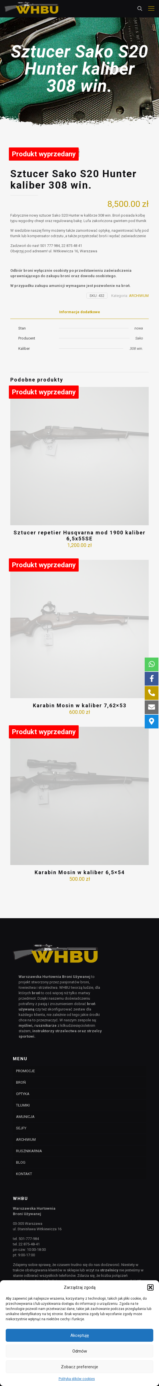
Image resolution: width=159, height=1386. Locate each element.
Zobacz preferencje (79, 1366)
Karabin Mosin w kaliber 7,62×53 (79, 730)
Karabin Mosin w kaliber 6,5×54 (80, 897)
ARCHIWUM (139, 320)
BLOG (20, 1162)
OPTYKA (22, 1094)
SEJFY (21, 1128)
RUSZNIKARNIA (29, 1151)
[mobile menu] (151, 8)
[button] (150, 1287)
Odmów (79, 1351)
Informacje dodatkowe (79, 336)
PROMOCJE (25, 1071)
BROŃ (21, 1082)
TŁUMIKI (23, 1105)
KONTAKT (24, 1174)
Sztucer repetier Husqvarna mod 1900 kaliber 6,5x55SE (79, 560)
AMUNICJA (25, 1117)
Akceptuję (79, 1335)
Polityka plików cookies (77, 1379)
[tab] (79, 336)
